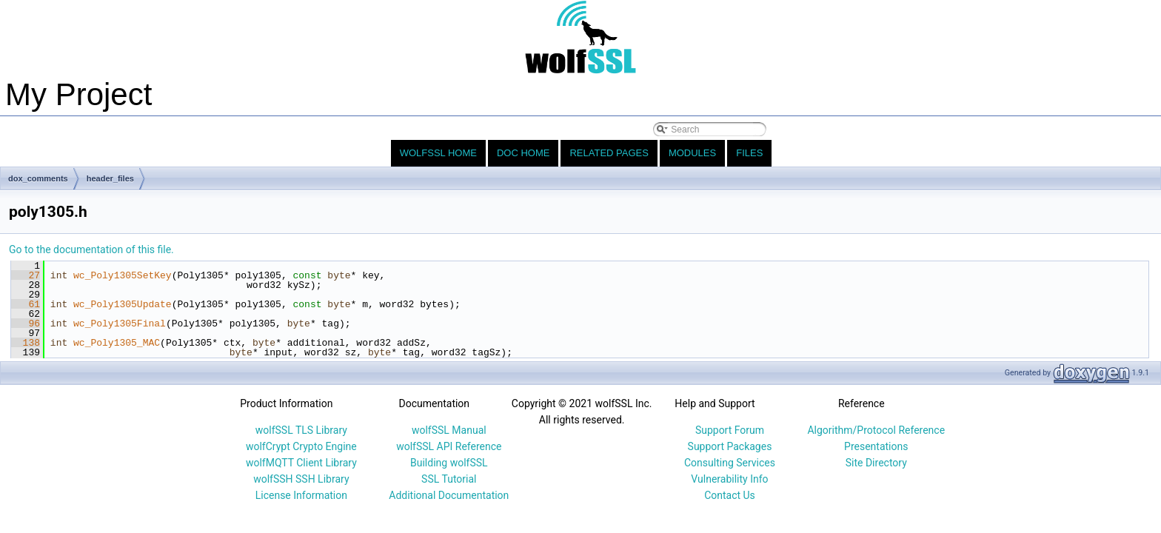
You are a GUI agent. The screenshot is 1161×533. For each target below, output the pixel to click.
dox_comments (38, 178)
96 (25, 323)
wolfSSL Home (438, 152)
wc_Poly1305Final (119, 323)
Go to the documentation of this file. (91, 249)
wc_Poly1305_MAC (116, 342)
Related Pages (608, 152)
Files (749, 152)
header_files (110, 178)
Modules (692, 152)
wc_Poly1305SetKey (122, 275)
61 (25, 304)
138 (25, 342)
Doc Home (523, 152)
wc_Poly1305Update (122, 304)
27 (25, 275)
